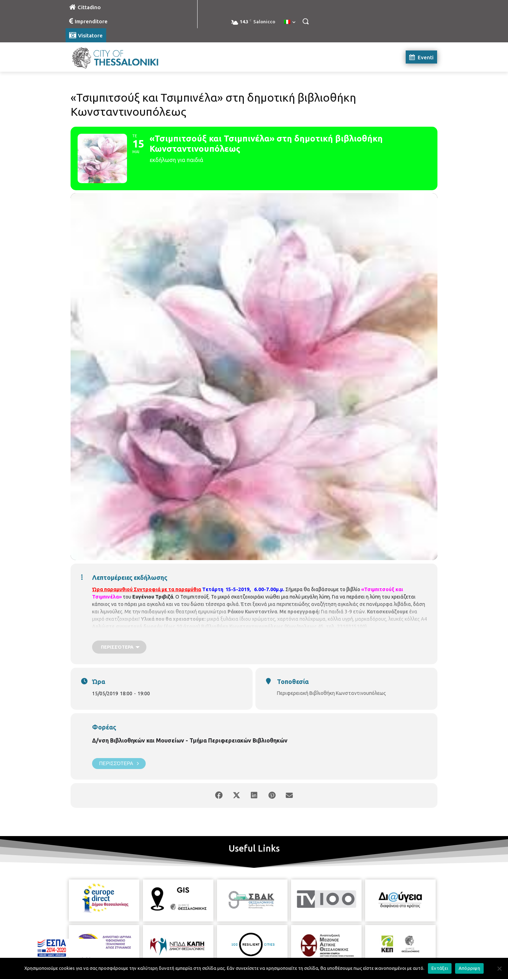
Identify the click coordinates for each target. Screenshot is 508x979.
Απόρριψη (469, 968)
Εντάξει (439, 968)
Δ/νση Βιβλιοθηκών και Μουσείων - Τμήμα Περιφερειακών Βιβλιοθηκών (190, 740)
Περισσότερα (119, 763)
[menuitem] (289, 22)
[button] (305, 21)
